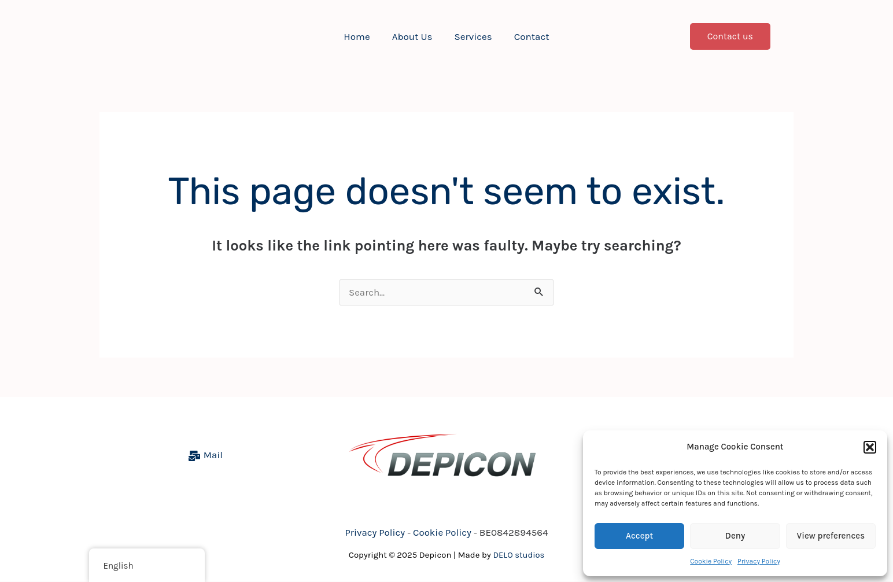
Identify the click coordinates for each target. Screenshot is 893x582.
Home (360, 36)
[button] (870, 447)
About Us (413, 36)
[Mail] (205, 456)
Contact (528, 36)
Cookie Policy (711, 561)
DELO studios (519, 555)
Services (472, 36)
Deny (735, 536)
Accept (639, 536)
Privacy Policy (758, 561)
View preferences (831, 536)
